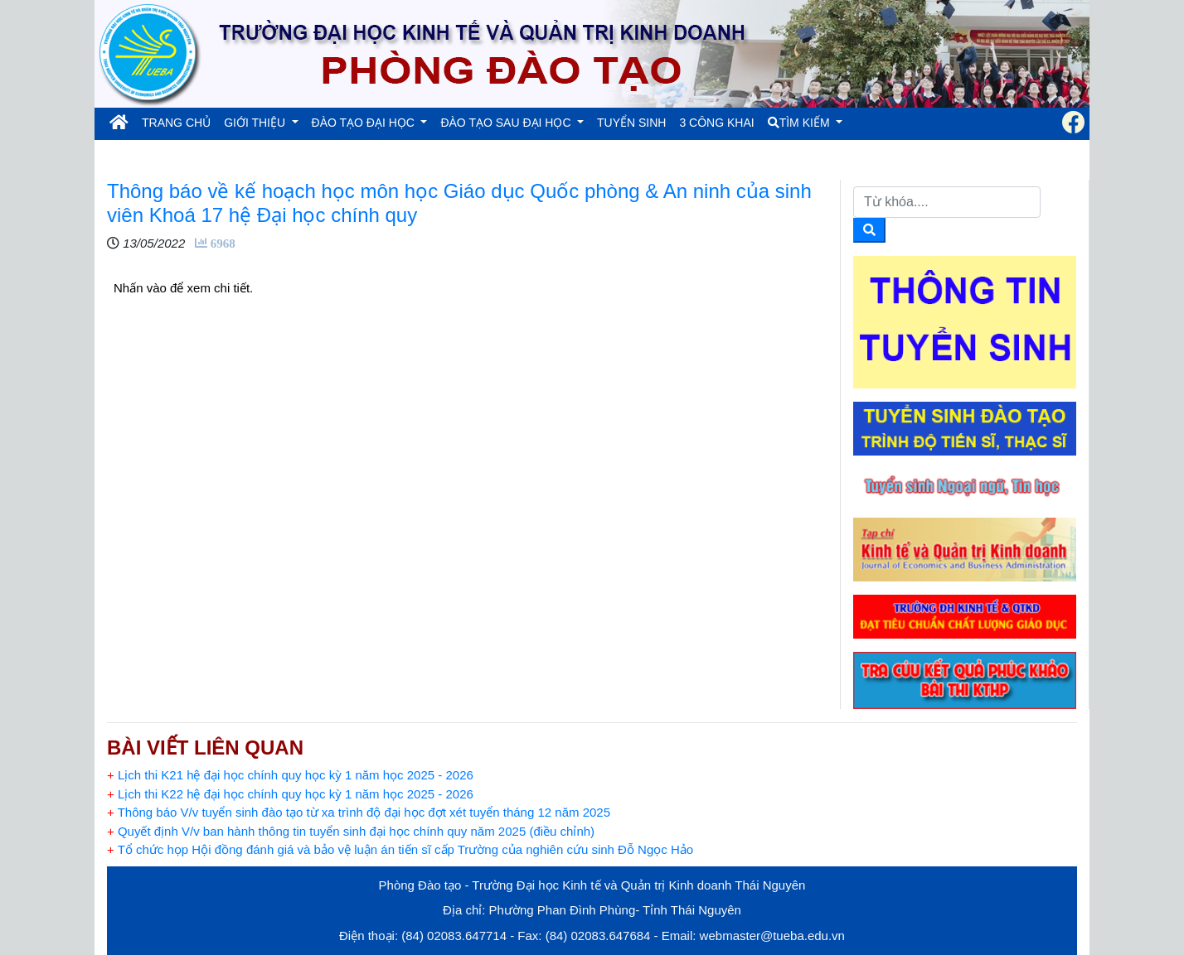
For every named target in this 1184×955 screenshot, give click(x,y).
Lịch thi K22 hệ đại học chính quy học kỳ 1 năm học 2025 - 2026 (290, 794)
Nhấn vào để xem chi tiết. (185, 288)
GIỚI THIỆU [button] (256, 122)
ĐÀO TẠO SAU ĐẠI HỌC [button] (507, 122)
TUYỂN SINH (631, 122)
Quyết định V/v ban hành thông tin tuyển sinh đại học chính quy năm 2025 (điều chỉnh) (350, 831)
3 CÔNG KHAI (716, 122)
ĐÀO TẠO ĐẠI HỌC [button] (365, 122)
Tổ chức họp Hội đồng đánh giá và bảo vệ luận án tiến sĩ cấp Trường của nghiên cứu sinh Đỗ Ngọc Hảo (400, 849)
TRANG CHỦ (179, 121)
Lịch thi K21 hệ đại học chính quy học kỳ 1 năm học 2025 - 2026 (290, 775)
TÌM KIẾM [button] (800, 122)
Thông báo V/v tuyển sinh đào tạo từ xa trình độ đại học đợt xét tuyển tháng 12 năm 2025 (358, 812)
